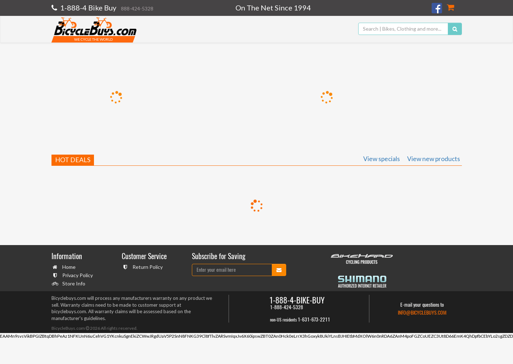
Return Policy (147, 267)
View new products (433, 159)
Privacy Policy (76, 275)
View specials (381, 159)
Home (68, 267)
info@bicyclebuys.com (422, 312)
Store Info (72, 283)
